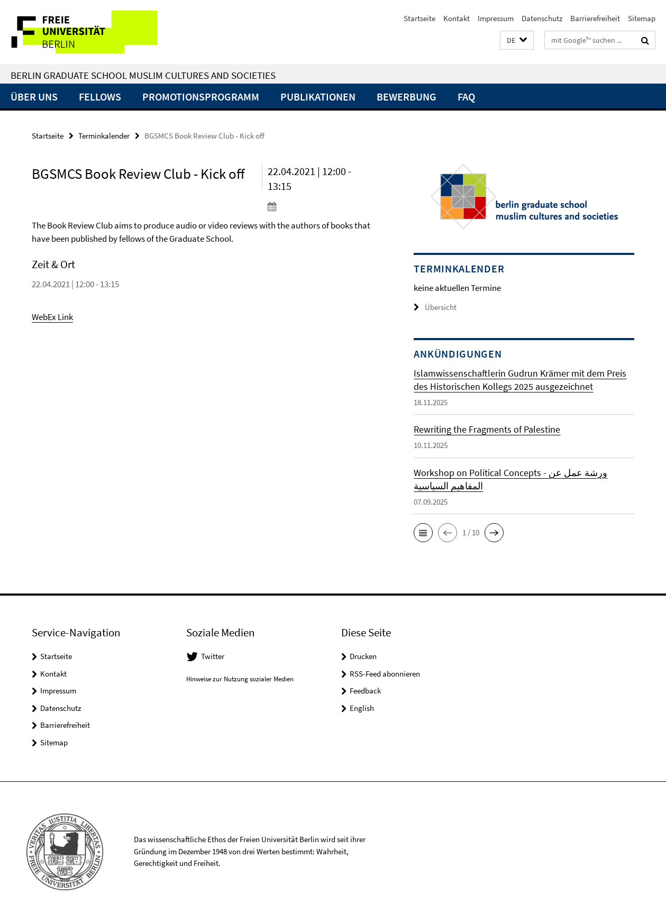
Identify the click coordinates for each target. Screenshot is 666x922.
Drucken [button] (363, 656)
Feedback (365, 691)
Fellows (100, 96)
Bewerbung (406, 96)
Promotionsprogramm (200, 96)
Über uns (34, 96)
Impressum (496, 18)
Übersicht (435, 307)
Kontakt (456, 18)
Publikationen (317, 96)
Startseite (419, 18)
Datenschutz (542, 18)
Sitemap (641, 18)
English (362, 708)
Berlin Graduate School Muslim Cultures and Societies (143, 75)
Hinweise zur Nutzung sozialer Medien (240, 678)
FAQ (466, 96)
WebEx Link (52, 317)
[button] (517, 40)
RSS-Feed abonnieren (385, 674)
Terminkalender (104, 136)
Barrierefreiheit (595, 18)
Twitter (212, 656)
